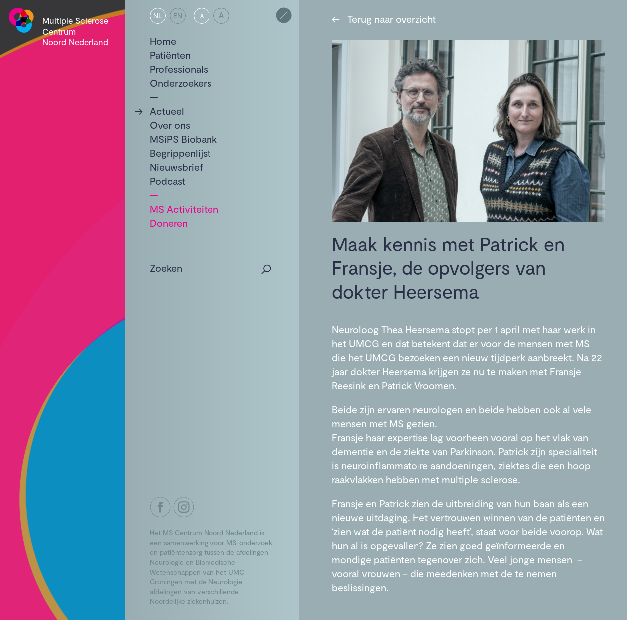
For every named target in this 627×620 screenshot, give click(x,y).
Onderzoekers (180, 83)
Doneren (169, 223)
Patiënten (170, 55)
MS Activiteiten (184, 209)
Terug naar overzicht (384, 19)
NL (157, 15)
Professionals (179, 69)
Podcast (167, 181)
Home (163, 41)
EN (177, 15)
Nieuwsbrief (177, 167)
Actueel (167, 111)
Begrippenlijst (180, 153)
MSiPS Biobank (183, 139)
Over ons (170, 125)
